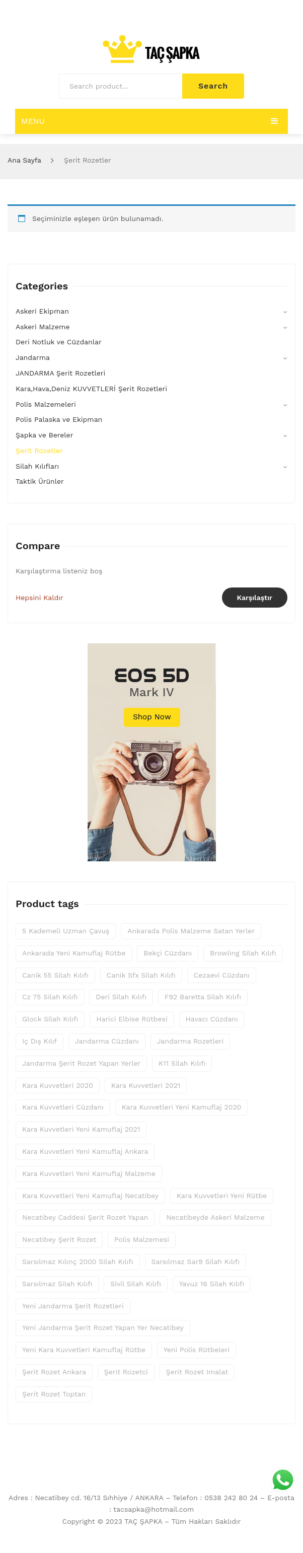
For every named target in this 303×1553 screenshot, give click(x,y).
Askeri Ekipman (42, 311)
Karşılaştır (254, 598)
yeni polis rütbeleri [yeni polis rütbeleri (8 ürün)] (197, 1350)
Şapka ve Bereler (44, 435)
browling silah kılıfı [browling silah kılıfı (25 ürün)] (243, 953)
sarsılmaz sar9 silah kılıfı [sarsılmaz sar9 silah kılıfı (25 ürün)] (196, 1262)
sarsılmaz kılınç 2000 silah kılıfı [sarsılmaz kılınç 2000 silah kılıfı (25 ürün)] (77, 1262)
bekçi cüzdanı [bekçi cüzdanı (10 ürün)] (167, 953)
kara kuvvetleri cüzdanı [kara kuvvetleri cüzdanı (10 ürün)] (63, 1107)
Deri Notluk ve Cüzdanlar (59, 342)
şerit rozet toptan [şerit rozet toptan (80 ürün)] (54, 1394)
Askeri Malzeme (42, 327)
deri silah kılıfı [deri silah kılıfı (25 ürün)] (121, 997)
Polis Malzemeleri (46, 404)
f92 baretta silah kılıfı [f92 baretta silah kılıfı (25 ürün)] (203, 997)
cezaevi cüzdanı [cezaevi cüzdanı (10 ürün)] (222, 975)
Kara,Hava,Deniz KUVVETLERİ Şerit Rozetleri (91, 389)
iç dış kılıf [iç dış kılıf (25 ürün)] (39, 1041)
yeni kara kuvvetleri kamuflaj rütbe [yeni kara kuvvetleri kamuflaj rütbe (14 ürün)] (83, 1350)
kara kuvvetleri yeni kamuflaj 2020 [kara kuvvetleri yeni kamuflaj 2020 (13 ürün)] (182, 1107)
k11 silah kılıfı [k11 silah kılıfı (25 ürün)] (182, 1063)
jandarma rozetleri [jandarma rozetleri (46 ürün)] (190, 1041)
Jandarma (33, 357)
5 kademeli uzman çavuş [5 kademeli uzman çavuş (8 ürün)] (65, 931)
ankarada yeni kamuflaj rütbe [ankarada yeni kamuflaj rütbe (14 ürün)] (74, 953)
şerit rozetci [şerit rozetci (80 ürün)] (126, 1372)
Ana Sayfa (24, 160)
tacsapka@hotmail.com (153, 1509)
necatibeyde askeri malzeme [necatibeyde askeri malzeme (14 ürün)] (215, 1217)
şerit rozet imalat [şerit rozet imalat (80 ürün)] (197, 1372)
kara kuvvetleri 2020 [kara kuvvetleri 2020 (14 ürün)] (57, 1085)
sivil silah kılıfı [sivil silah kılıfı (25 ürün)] (135, 1284)
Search (213, 86)
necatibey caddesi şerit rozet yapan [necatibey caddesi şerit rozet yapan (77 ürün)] (85, 1217)
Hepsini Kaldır (39, 598)
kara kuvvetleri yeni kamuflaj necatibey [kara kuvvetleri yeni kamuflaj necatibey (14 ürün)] (90, 1196)
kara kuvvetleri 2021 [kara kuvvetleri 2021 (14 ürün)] (146, 1085)
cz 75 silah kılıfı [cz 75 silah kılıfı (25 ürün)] (50, 997)
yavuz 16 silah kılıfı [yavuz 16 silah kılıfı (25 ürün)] (212, 1284)
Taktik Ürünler (40, 481)
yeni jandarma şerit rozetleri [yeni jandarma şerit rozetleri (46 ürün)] (73, 1306)
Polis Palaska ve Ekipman (59, 419)
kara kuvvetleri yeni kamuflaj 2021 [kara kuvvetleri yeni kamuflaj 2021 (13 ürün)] (81, 1129)
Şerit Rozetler (39, 451)
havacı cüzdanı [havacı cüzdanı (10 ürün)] (212, 1019)
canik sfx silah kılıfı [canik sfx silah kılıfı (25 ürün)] (141, 975)
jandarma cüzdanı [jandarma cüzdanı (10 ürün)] (107, 1041)
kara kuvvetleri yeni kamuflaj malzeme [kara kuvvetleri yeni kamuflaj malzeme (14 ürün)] (89, 1173)
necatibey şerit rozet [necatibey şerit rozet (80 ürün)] (59, 1239)
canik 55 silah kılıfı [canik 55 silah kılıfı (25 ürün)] (55, 975)
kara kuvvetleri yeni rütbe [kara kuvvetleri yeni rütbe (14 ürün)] (222, 1196)
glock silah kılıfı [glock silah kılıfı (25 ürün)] (50, 1019)
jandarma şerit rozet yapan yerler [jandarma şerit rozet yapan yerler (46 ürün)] (81, 1063)
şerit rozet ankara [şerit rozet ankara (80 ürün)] (54, 1372)
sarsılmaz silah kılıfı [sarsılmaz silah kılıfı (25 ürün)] (57, 1284)
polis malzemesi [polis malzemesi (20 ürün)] (141, 1239)
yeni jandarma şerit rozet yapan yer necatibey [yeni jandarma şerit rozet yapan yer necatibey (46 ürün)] (103, 1327)
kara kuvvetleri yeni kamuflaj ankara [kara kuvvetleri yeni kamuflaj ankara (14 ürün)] (85, 1151)
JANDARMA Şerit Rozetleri (60, 373)
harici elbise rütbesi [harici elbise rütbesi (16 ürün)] (131, 1019)
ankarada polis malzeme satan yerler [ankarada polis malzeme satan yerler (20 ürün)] (191, 931)
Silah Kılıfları (37, 466)
